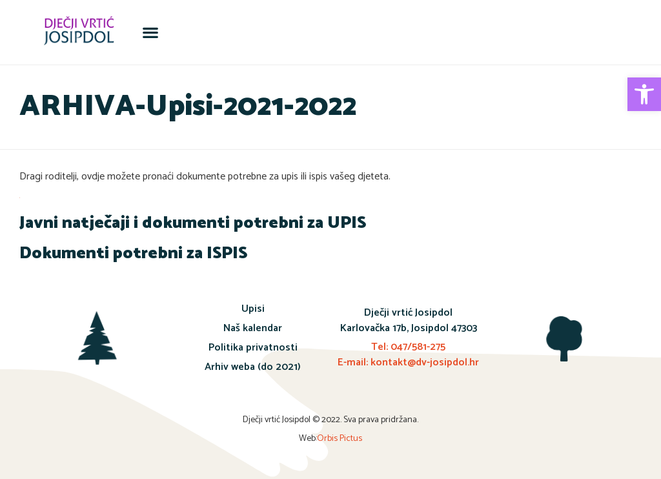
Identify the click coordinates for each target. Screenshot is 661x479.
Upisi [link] (253, 309)
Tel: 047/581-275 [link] (408, 347)
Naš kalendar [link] (252, 328)
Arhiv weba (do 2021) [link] (253, 367)
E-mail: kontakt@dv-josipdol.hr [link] (408, 362)
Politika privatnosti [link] (253, 347)
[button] (150, 32)
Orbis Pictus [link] (339, 438)
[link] (644, 94)
